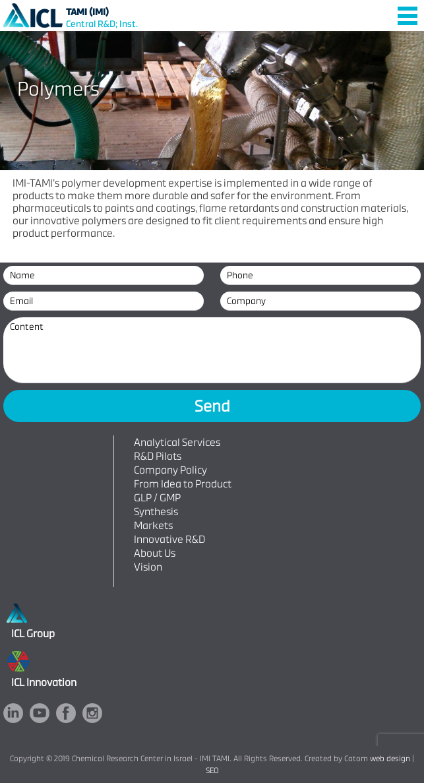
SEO (212, 770)
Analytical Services (177, 442)
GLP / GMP (157, 498)
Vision (148, 567)
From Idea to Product (182, 484)
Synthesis (156, 511)
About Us (154, 553)
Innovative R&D (169, 539)
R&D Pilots (157, 456)
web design (390, 758)
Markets (153, 525)
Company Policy (170, 470)
